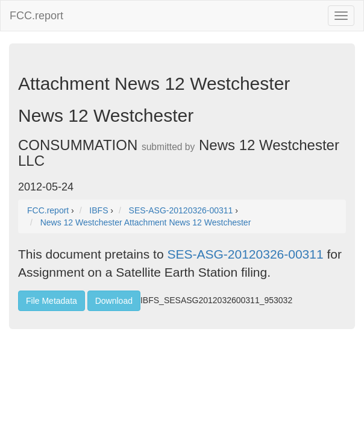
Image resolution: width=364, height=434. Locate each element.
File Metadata (51, 301)
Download (114, 301)
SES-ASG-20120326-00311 (245, 254)
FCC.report (36, 16)
